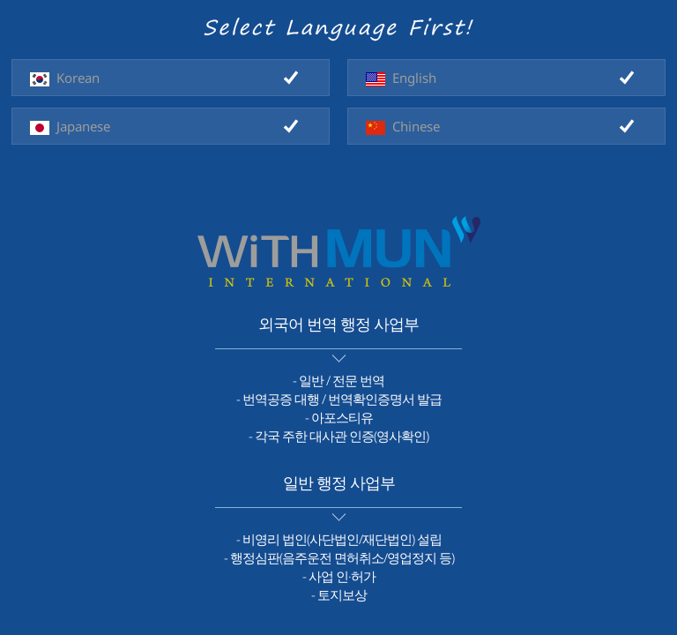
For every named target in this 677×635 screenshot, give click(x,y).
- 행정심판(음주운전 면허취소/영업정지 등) (339, 557)
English (401, 77)
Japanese (70, 126)
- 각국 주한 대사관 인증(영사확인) (338, 435)
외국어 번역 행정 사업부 (338, 323)
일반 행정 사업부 (339, 482)
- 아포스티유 (339, 417)
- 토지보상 (339, 594)
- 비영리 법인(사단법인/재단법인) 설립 (339, 539)
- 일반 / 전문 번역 (338, 380)
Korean (65, 77)
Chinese (403, 126)
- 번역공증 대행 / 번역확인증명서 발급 (339, 398)
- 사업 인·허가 (339, 576)
